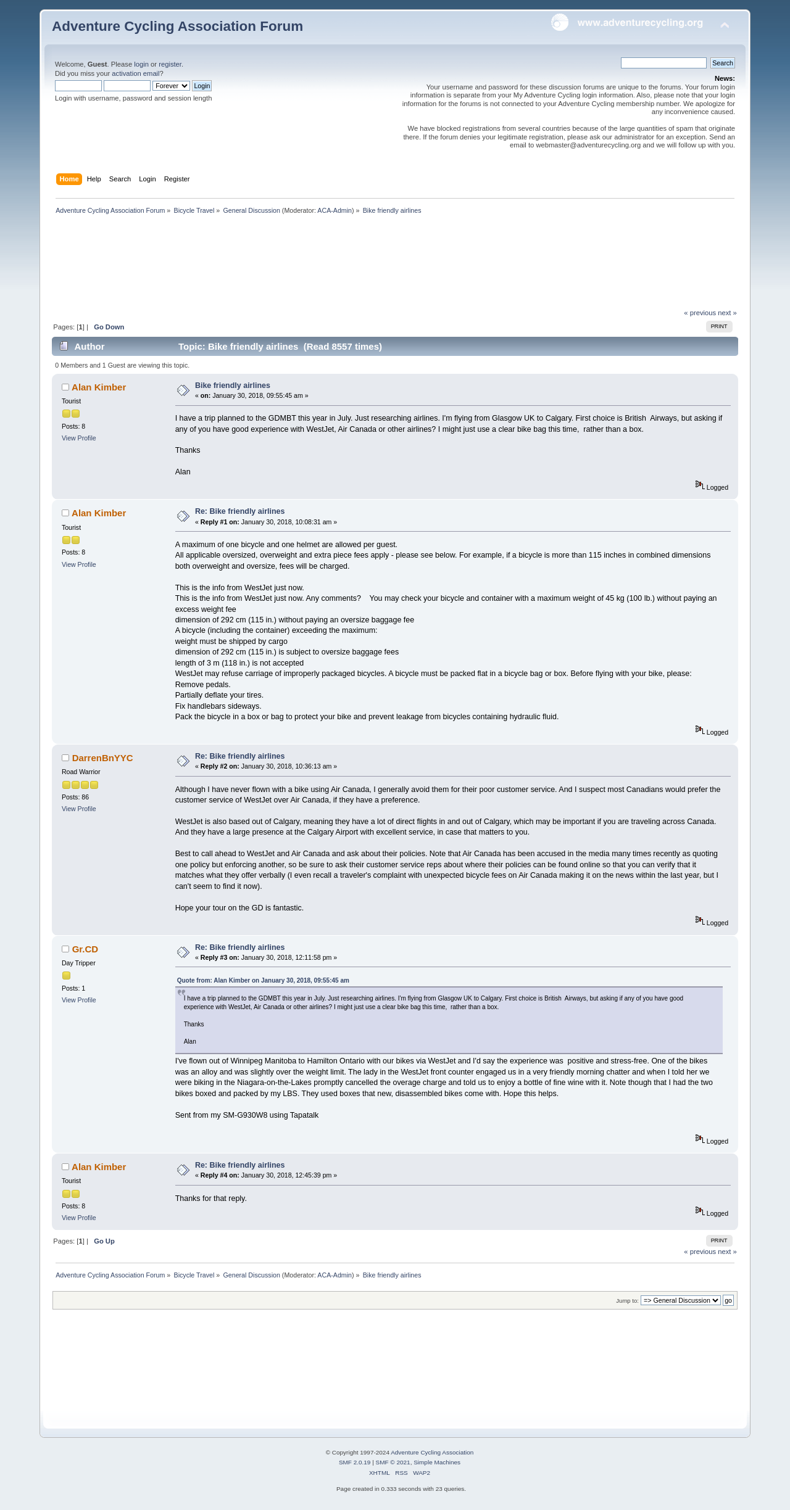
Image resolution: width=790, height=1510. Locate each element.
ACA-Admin (334, 210)
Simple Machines (437, 1462)
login (141, 64)
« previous (700, 312)
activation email (135, 73)
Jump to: (627, 1300)
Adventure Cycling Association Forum (177, 26)
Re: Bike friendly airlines (240, 511)
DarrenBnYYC (102, 758)
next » (727, 312)
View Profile (79, 438)
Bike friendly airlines (232, 385)
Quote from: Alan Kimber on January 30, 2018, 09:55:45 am (263, 980)
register (170, 64)
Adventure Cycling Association (432, 1452)
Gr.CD (85, 949)
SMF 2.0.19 (355, 1462)
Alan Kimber (99, 387)
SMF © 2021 (393, 1462)
